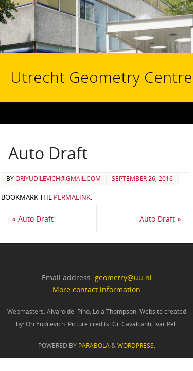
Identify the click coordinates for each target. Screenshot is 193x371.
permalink (72, 197)
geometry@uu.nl (123, 277)
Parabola (94, 345)
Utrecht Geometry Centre (76, 44)
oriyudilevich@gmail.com (58, 178)
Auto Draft (33, 219)
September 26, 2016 (142, 178)
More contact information (96, 289)
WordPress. (136, 345)
